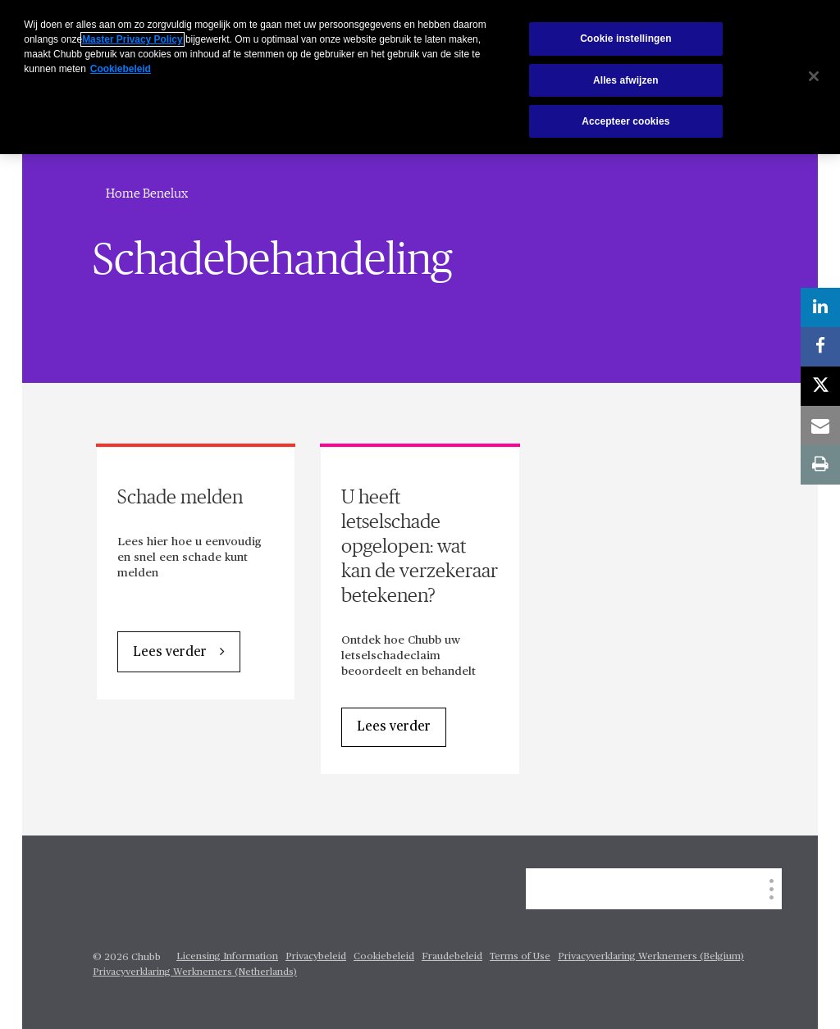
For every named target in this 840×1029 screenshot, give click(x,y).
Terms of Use (520, 957)
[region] (420, 77)
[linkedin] (820, 307)
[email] (820, 425)
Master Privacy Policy (132, 39)
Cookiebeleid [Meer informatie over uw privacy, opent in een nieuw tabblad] (120, 69)
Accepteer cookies (625, 121)
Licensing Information (227, 957)
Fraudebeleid (452, 957)
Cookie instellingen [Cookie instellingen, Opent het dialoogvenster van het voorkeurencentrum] (625, 38)
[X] (820, 386)
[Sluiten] (814, 76)
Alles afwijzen (626, 80)
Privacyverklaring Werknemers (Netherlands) (195, 972)
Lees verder (170, 652)
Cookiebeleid (384, 957)
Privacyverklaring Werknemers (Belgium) (651, 957)
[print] (820, 465)
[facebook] (820, 347)
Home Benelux (147, 193)
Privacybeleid (315, 957)
